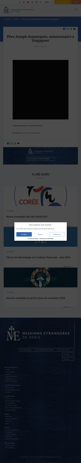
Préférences (57, 234)
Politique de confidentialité (46, 238)
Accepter (24, 234)
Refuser (40, 234)
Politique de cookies (33, 238)
